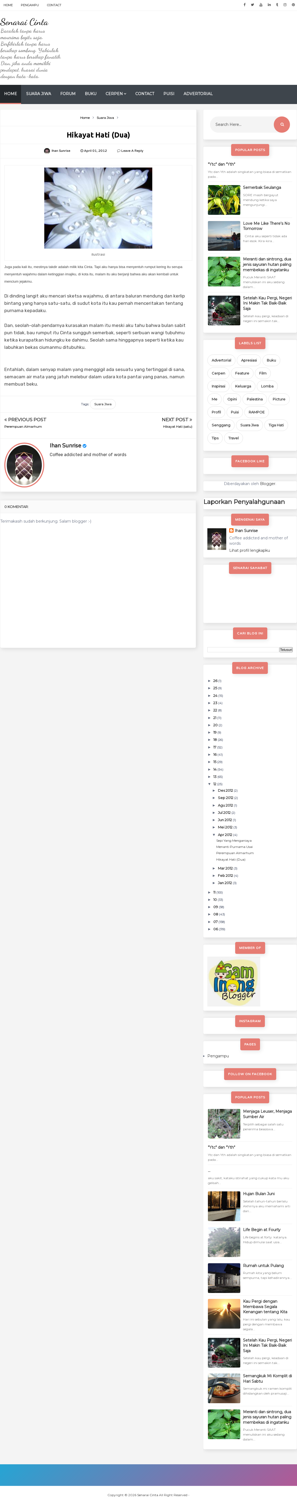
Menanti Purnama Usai (234, 847)
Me (214, 399)
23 (215, 703)
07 (215, 922)
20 (215, 725)
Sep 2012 (226, 798)
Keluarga (243, 386)
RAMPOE (257, 412)
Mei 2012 (225, 827)
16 (215, 754)
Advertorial (198, 93)
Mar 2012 (226, 868)
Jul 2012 (224, 812)
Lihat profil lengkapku (249, 550)
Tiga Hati (276, 425)
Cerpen (114, 93)
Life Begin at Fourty (262, 1229)
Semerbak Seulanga (262, 187)
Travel (233, 438)
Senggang (221, 425)
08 (216, 914)
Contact (54, 5)
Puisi (168, 93)
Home (8, 5)
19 (215, 732)
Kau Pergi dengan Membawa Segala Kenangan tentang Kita (265, 1306)
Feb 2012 (226, 875)
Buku (90, 93)
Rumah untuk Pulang (263, 1265)
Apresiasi (249, 360)
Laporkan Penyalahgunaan (244, 502)
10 (215, 899)
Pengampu (30, 5)
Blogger (267, 483)
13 (215, 776)
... (209, 1170)
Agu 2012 (226, 805)
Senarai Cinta (24, 22)
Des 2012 (226, 790)
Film (262, 373)
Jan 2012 (225, 883)
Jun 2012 (225, 820)
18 (215, 739)
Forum (68, 93)
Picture (279, 399)
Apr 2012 (225, 835)
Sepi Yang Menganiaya (234, 840)
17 (215, 747)
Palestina (255, 399)
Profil (216, 412)
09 (216, 907)
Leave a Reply (132, 151)
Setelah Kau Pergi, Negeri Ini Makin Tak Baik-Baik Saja (267, 303)
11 (214, 892)
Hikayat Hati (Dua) (230, 859)
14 (215, 769)
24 (215, 695)
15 (215, 762)
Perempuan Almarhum (23, 427)
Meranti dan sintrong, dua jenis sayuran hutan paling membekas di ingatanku (267, 264)
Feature (242, 373)
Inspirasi (218, 386)
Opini (232, 399)
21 (215, 718)
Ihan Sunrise (65, 446)
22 (215, 710)
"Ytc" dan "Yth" (221, 164)
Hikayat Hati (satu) (177, 427)
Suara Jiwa (38, 93)
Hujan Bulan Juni (259, 1193)
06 (216, 929)
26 (215, 681)
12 (215, 784)
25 (215, 688)
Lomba (267, 386)
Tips (215, 438)
